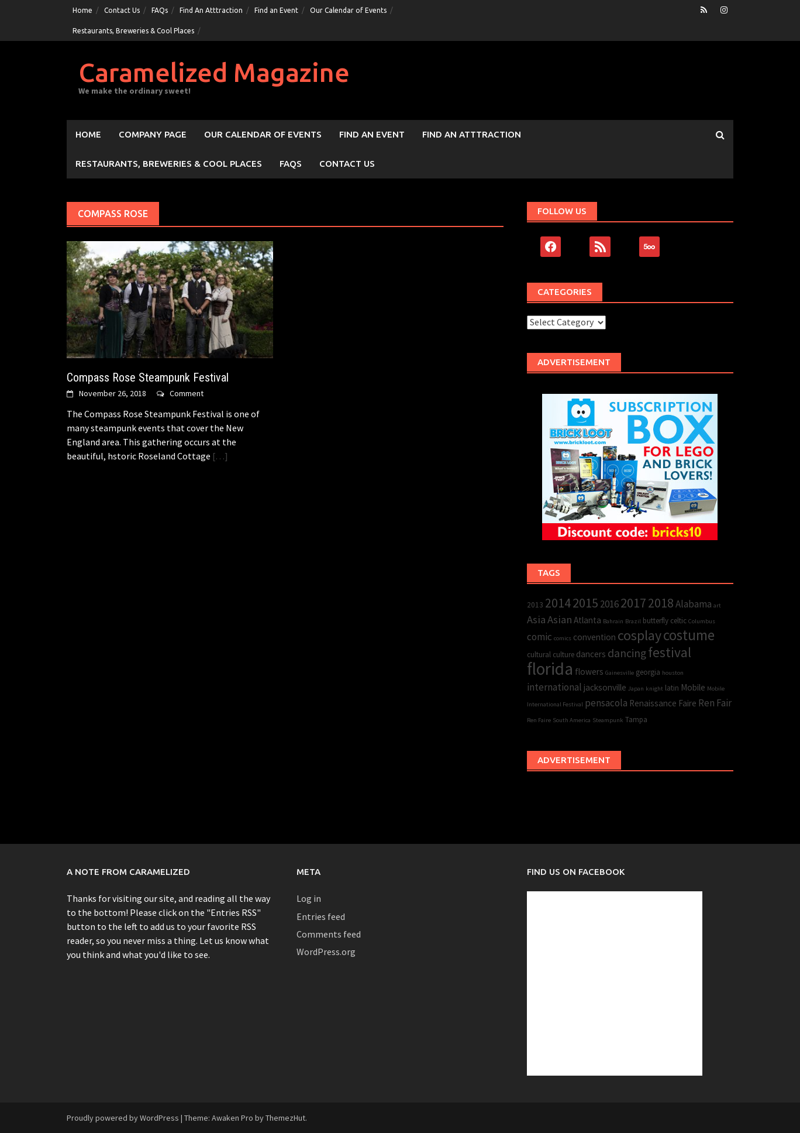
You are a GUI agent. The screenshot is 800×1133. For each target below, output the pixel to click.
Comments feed (328, 934)
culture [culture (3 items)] (563, 655)
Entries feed (320, 916)
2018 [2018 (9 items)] (661, 603)
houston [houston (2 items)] (673, 673)
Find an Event (276, 10)
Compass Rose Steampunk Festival (148, 377)
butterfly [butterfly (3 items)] (655, 621)
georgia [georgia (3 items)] (648, 672)
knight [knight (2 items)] (654, 688)
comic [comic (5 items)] (539, 636)
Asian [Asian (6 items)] (559, 619)
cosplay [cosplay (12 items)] (639, 635)
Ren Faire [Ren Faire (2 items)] (539, 720)
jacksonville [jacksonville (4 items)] (605, 687)
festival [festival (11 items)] (669, 652)
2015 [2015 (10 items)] (585, 603)
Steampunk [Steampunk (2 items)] (607, 720)
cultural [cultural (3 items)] (539, 655)
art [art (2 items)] (717, 605)
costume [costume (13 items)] (689, 635)
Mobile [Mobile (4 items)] (693, 687)
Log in (308, 898)
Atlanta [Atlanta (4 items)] (587, 620)
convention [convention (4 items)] (594, 637)
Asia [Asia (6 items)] (536, 619)
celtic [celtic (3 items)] (678, 621)
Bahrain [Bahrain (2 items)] (613, 621)
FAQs (159, 10)
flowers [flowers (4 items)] (589, 671)
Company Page (153, 134)
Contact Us (122, 10)
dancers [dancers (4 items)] (591, 654)
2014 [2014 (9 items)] (558, 603)
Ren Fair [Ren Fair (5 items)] (715, 702)
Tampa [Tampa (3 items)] (636, 720)
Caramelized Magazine (214, 72)
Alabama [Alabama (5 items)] (693, 604)
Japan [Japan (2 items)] (636, 688)
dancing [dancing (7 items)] (627, 653)
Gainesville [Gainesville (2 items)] (619, 673)
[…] (219, 456)
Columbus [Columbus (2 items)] (701, 621)
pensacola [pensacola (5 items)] (606, 702)
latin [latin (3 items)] (672, 688)
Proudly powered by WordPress (123, 1118)
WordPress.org (326, 951)
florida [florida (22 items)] (550, 668)
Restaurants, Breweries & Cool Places (133, 31)
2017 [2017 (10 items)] (633, 603)
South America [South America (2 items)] (572, 720)
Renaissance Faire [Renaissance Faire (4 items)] (662, 703)
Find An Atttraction (211, 10)
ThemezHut (285, 1118)
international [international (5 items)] (554, 687)
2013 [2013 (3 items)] (535, 605)
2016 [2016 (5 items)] (609, 604)
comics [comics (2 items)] (562, 638)
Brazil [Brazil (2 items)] (633, 621)
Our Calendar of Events (348, 10)
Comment (187, 393)
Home (82, 10)
